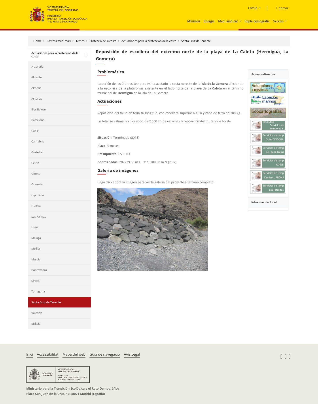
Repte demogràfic (257, 21)
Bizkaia (35, 324)
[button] (241, 21)
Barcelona (37, 120)
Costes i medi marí (59, 41)
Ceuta (35, 163)
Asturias (36, 99)
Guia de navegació (104, 354)
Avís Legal (132, 354)
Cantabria (37, 141)
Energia (209, 21)
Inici (29, 354)
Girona (35, 174)
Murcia (35, 259)
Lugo (34, 227)
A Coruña (37, 66)
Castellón (37, 152)
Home (37, 41)
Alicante (36, 77)
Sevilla (35, 281)
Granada (37, 184)
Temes (80, 41)
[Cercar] (280, 8)
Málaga (36, 238)
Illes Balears (39, 109)
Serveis (278, 21)
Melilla (35, 248)
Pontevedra (39, 270)
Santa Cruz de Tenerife (196, 41)
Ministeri (193, 21)
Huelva (36, 206)
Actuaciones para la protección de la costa (148, 41)
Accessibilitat (48, 354)
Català (252, 8)
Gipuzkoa (37, 195)
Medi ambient (228, 21)
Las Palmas (38, 216)
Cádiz (34, 131)
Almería (36, 88)
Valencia (36, 313)
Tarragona (38, 291)
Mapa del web (73, 354)
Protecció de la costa (102, 41)
